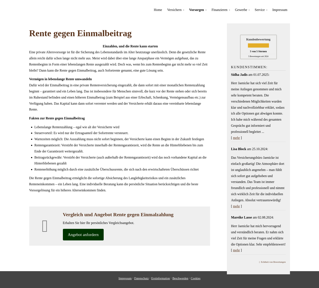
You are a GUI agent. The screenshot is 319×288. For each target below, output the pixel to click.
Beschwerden (180, 281)
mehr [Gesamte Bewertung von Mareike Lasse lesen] (236, 250)
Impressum (125, 281)
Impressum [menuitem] (279, 10)
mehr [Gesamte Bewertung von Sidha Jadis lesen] (236, 137)
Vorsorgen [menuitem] (196, 10)
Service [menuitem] (260, 10)
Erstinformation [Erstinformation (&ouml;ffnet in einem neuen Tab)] (160, 281)
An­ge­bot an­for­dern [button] (84, 234)
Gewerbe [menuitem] (241, 10)
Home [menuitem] (158, 10)
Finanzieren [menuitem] (220, 10)
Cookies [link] (195, 281)
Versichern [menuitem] (175, 10)
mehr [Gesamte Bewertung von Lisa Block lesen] (236, 206)
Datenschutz (141, 281)
